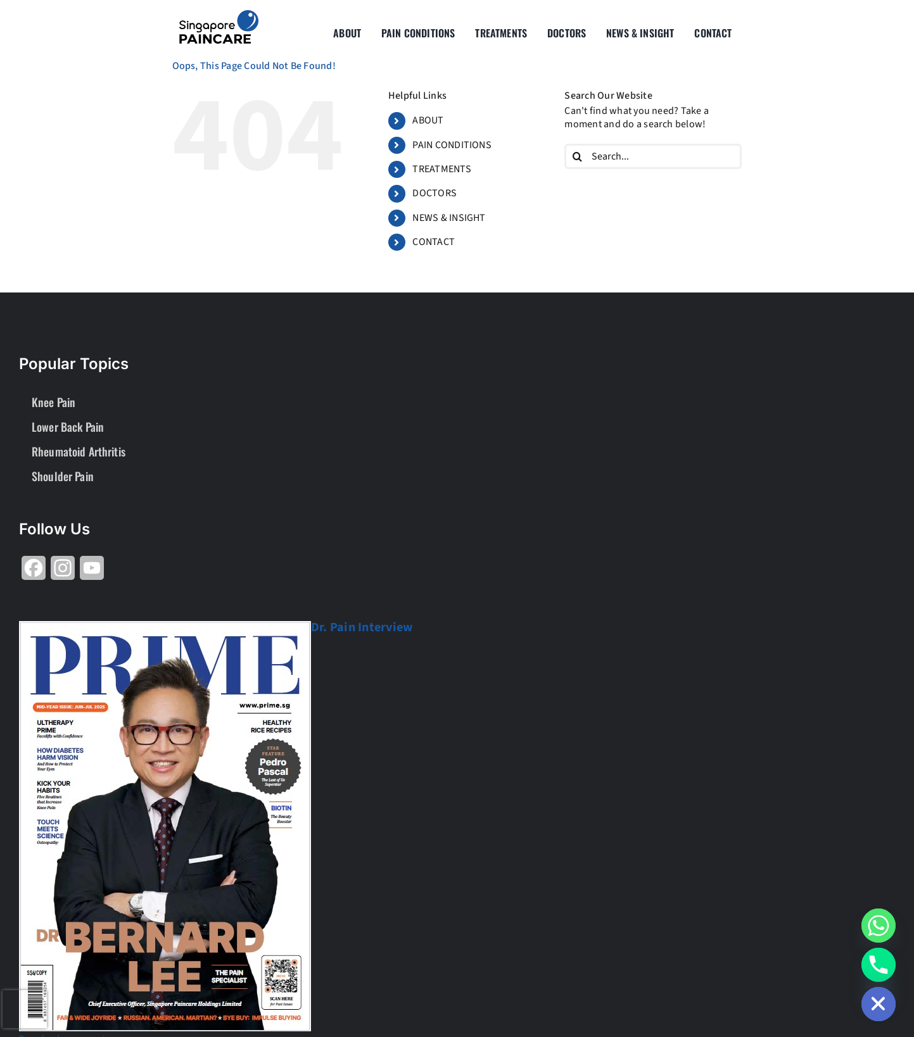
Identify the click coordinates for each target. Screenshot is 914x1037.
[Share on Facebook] (33, 572)
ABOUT (427, 120)
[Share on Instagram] (62, 572)
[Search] (577, 156)
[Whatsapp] (878, 925)
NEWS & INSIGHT (448, 218)
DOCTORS (434, 193)
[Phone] (878, 965)
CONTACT (433, 242)
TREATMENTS (441, 169)
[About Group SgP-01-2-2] (218, 15)
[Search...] (653, 156)
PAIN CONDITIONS (452, 145)
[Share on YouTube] (91, 572)
